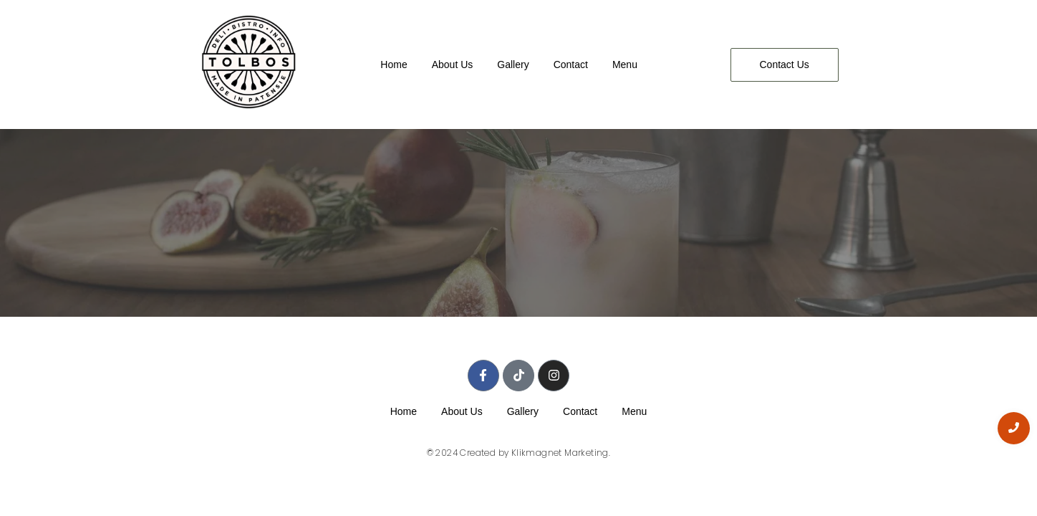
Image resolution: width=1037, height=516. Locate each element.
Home (393, 64)
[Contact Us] (784, 65)
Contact (571, 64)
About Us (452, 64)
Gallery (513, 64)
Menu (624, 64)
